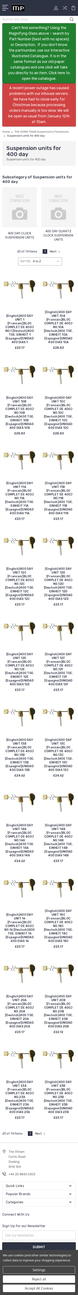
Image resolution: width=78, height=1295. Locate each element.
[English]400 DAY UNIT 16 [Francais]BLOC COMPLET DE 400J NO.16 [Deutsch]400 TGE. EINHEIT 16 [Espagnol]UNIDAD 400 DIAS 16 (19, 928)
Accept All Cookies (39, 1288)
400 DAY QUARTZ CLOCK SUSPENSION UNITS (58, 235)
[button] (39, 53)
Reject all (39, 1279)
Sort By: (25, 261)
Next (55, 251)
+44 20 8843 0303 (22, 1174)
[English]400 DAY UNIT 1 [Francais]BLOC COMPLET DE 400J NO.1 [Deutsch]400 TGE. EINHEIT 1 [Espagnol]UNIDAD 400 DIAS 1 (19, 329)
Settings (39, 1270)
